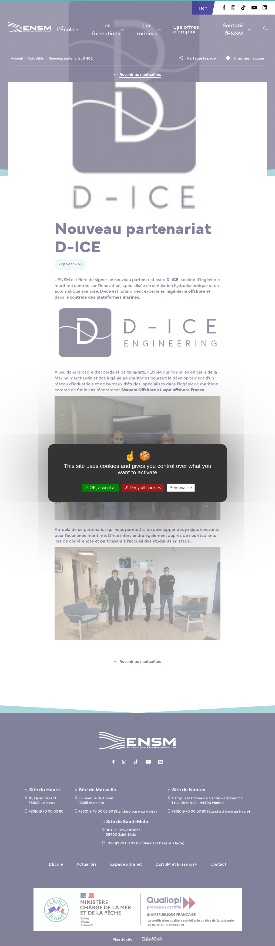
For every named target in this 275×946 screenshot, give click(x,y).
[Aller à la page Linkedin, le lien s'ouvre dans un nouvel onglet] (265, 8)
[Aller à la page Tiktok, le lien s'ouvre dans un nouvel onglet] (243, 8)
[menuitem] (67, 29)
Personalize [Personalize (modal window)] (180, 487)
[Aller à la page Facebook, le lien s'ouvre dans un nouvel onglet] (224, 8)
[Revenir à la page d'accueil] (29, 34)
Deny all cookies (143, 487)
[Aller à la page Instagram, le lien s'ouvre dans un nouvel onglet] (233, 8)
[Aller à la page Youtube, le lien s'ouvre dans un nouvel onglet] (254, 8)
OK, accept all (100, 487)
